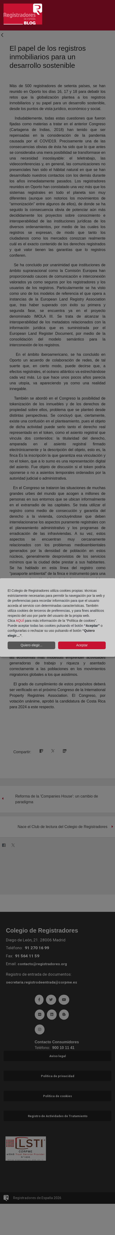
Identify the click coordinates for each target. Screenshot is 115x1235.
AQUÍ (20, 621)
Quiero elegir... (31, 645)
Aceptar (82, 645)
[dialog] (57, 617)
